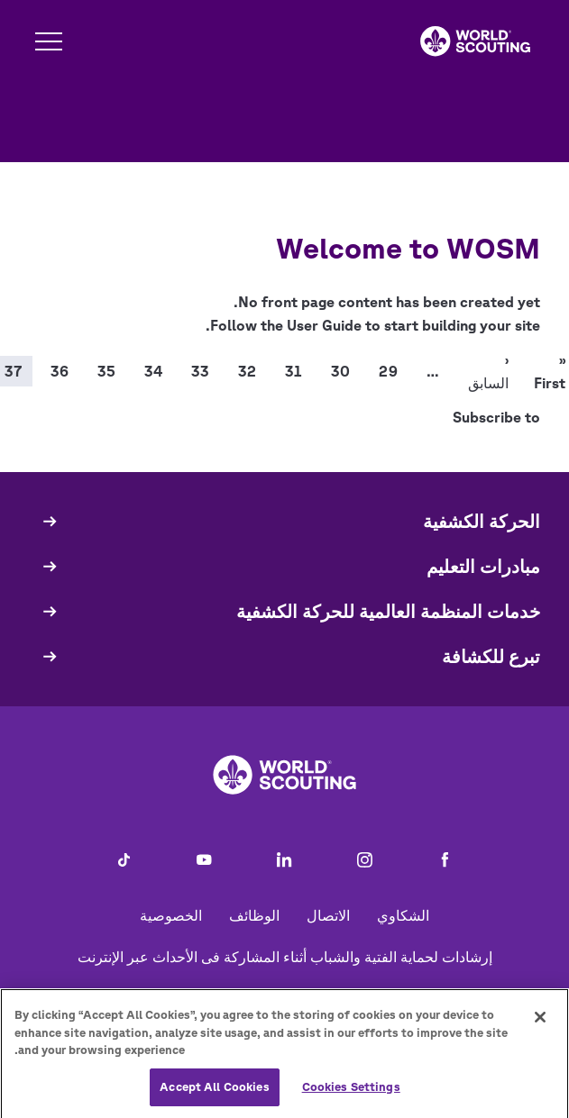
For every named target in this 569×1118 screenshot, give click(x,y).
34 (153, 371)
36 (59, 371)
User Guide (324, 325)
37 (13, 371)
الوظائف (254, 915)
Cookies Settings (351, 1093)
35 (106, 371)
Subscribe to (496, 417)
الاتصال (328, 915)
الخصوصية (171, 915)
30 (340, 371)
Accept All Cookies (214, 1093)
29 (388, 371)
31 (293, 371)
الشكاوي (403, 915)
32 (247, 371)
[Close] (540, 1023)
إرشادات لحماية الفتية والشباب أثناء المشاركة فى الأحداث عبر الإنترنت (285, 957)
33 (200, 371)
